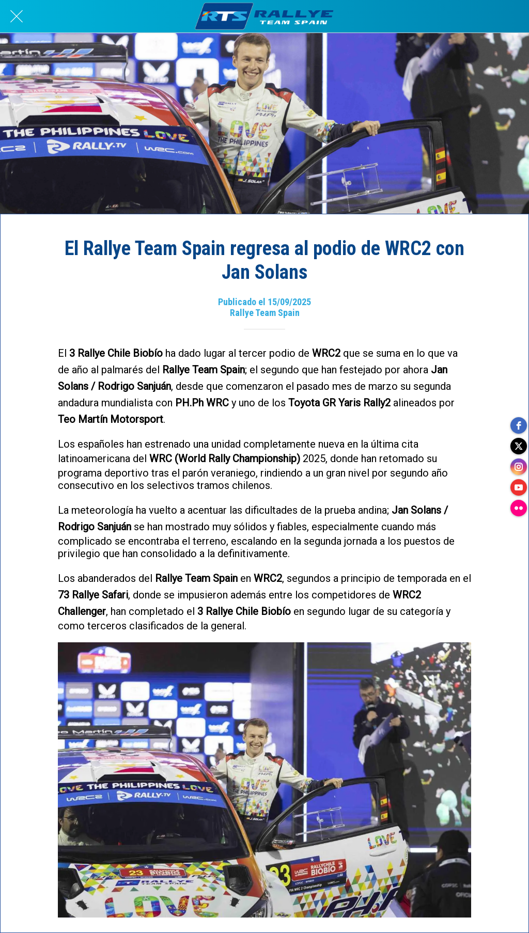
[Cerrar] (16, 16)
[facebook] (518, 425)
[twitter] (518, 446)
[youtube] (518, 487)
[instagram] (518, 466)
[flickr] (518, 508)
